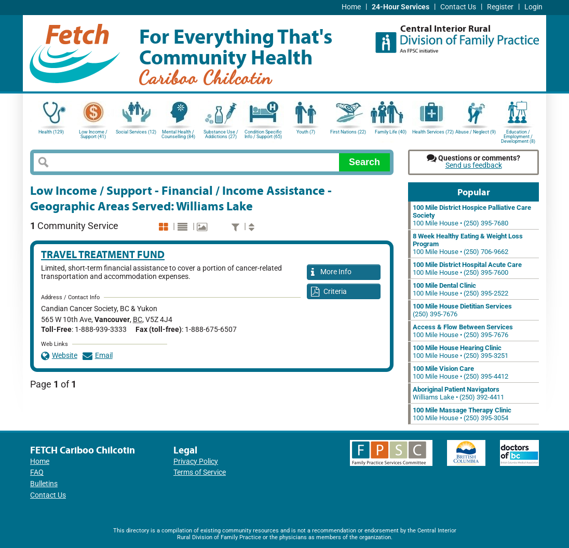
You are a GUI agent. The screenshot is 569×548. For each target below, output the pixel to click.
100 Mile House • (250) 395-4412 (460, 372)
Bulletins (44, 483)
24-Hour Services (400, 7)
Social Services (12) (136, 132)
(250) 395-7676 (462, 310)
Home (351, 7)
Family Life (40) (391, 132)
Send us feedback (473, 165)
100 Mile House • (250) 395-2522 (460, 289)
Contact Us (458, 7)
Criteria (329, 292)
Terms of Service (199, 472)
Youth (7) (305, 132)
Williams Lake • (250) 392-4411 (458, 393)
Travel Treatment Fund (103, 254)
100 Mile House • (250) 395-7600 (467, 268)
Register (500, 7)
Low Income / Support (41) (93, 134)
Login (533, 7)
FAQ (37, 472)
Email (98, 355)
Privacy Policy (195, 461)
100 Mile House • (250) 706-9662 (468, 244)
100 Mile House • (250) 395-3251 (460, 351)
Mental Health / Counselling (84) (178, 134)
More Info (331, 272)
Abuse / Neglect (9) (475, 132)
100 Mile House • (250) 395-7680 (472, 215)
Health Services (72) (433, 132)
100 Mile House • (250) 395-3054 (462, 414)
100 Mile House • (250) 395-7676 (463, 331)
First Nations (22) (348, 132)
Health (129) (51, 132)
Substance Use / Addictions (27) (221, 134)
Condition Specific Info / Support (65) (263, 134)
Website (59, 355)
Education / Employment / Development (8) (518, 135)
